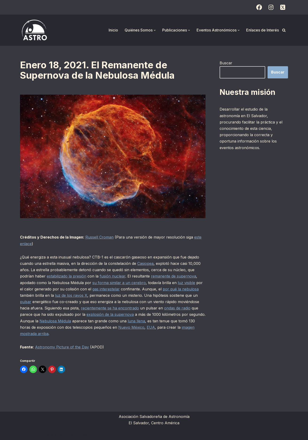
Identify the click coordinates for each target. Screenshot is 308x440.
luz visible (186, 282)
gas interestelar (106, 289)
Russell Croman (99, 237)
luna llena (136, 321)
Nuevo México (131, 327)
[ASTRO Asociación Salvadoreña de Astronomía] (34, 30)
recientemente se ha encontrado (110, 308)
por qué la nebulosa (181, 289)
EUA (151, 327)
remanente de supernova (173, 276)
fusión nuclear (112, 276)
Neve (24, 434)
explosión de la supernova (110, 314)
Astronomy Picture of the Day (62, 347)
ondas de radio (177, 308)
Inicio (113, 30)
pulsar (25, 301)
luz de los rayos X (71, 295)
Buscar (226, 63)
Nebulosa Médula (55, 321)
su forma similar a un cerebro (119, 282)
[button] (155, 30)
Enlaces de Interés (262, 30)
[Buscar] (284, 30)
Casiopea (145, 263)
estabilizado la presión (66, 276)
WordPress (77, 434)
